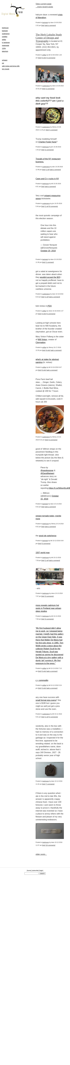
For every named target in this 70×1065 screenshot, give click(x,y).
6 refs (44, 370)
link (43, 25)
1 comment (53, 130)
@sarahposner (47, 470)
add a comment (50, 25)
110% (4, 48)
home (29, 870)
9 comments (53, 206)
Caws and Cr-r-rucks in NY (47, 179)
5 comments (51, 314)
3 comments (51, 58)
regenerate (5, 45)
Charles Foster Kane (47, 142)
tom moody (5, 69)
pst (3, 63)
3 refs (44, 688)
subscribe (35, 870)
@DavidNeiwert (47, 473)
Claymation (40, 342)
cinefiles (4, 37)
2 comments (50, 89)
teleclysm (5, 51)
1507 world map (43, 553)
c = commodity (42, 680)
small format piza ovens (46, 700)
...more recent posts (44, 7)
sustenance (46, 86)
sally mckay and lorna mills (11, 66)
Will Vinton (42, 339)
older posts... (41, 854)
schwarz (4, 60)
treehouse (45, 147)
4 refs (44, 314)
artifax (44, 55)
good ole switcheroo (47, 536)
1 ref (47, 170)
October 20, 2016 (48, 251)
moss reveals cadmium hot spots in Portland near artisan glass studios (48, 608)
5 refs (44, 58)
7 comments (50, 784)
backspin (45, 22)
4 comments (49, 619)
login (41, 870)
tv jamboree (6, 42)
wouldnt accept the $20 (50, 277)
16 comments (50, 845)
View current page (43, 4)
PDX (49, 306)
